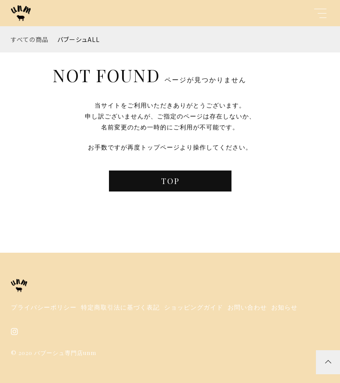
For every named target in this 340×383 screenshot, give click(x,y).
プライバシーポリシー (44, 307)
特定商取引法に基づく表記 (120, 307)
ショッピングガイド (193, 307)
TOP (170, 181)
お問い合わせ (247, 307)
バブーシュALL (78, 39)
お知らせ (284, 307)
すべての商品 (30, 39)
